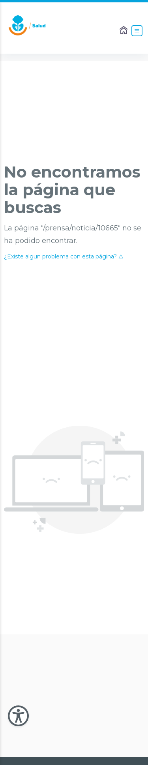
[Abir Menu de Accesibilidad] (18, 716)
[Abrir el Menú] (136, 30)
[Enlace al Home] (124, 31)
